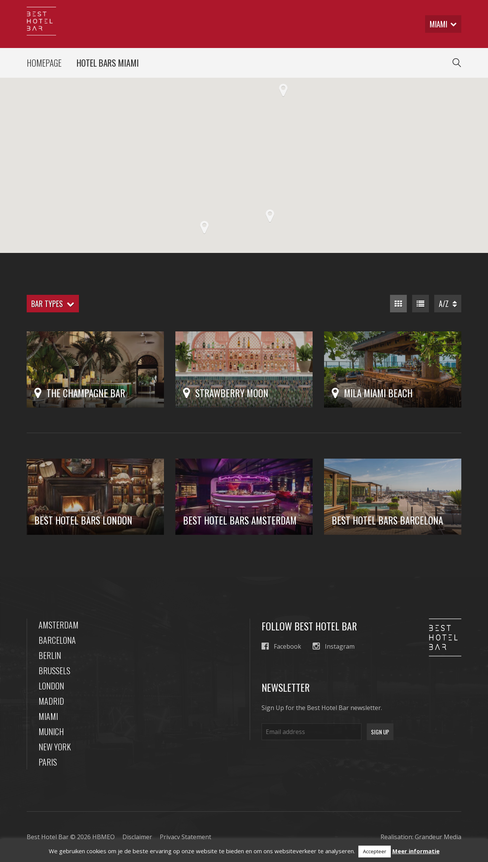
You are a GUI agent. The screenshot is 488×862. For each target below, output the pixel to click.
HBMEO (103, 837)
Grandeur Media (438, 837)
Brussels (54, 670)
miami (443, 24)
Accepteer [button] (374, 851)
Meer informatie (416, 851)
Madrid (51, 701)
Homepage (44, 62)
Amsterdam (59, 625)
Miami (48, 716)
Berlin (50, 655)
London (51, 686)
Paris (48, 762)
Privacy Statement (185, 837)
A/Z (448, 303)
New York (55, 746)
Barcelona (57, 640)
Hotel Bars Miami (108, 62)
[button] (283, 90)
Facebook (281, 646)
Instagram (334, 646)
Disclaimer (137, 837)
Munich (51, 731)
